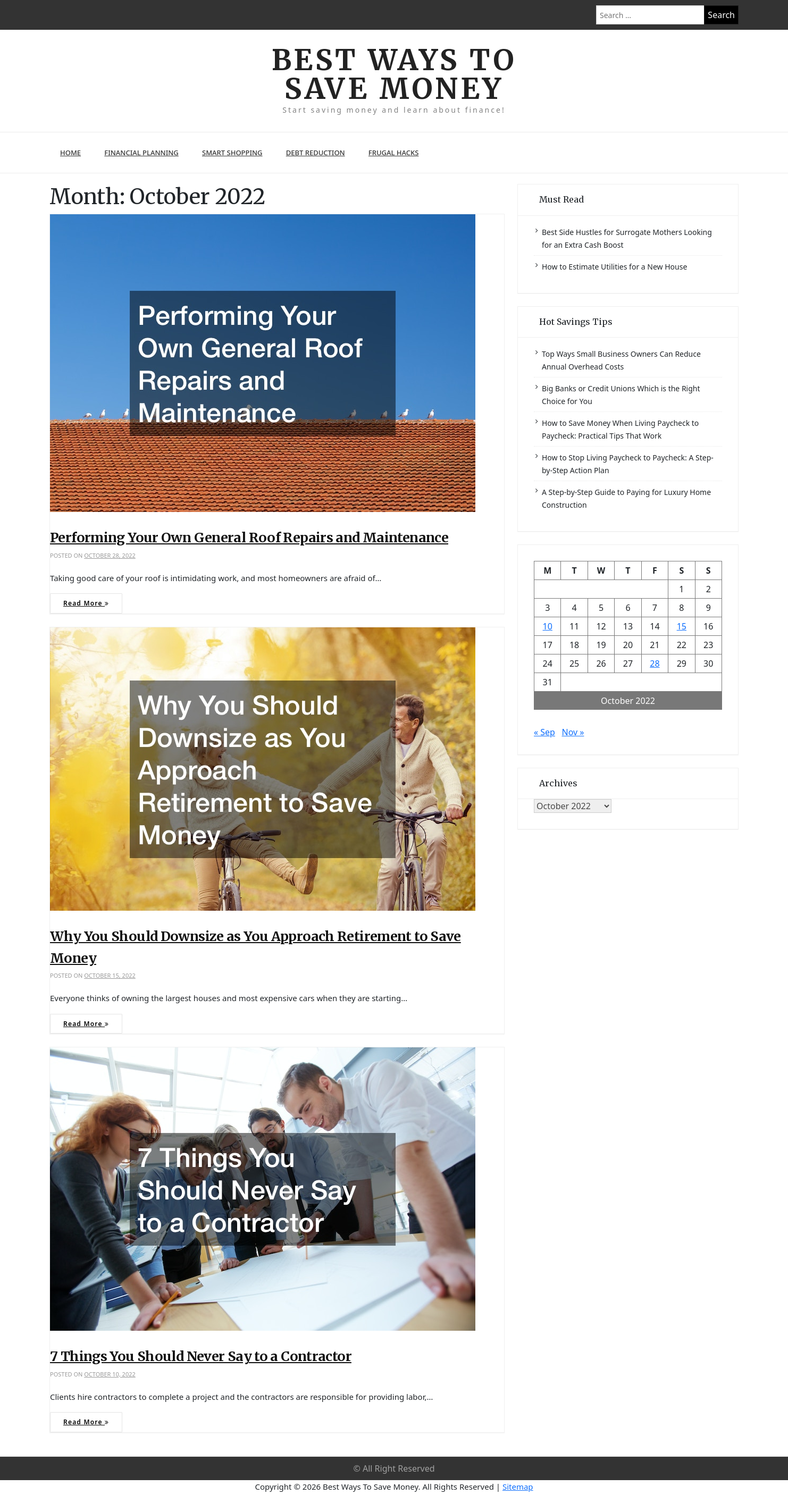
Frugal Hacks (393, 153)
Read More (86, 604)
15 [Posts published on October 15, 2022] (681, 627)
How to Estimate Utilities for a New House (614, 267)
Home (70, 153)
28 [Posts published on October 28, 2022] (654, 664)
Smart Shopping (232, 153)
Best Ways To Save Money (394, 75)
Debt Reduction (315, 153)
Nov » (572, 732)
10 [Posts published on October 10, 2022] (547, 627)
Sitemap (517, 1487)
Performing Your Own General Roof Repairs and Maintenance (249, 538)
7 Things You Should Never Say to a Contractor (200, 1356)
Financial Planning (141, 153)
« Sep (544, 732)
